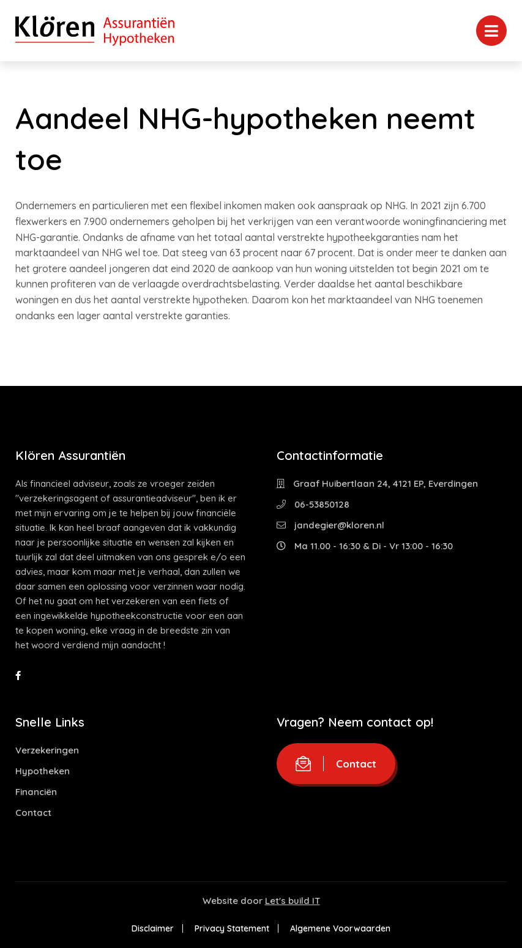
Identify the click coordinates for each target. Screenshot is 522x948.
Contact (33, 812)
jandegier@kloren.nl (330, 525)
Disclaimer (153, 928)
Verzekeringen (47, 750)
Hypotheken (42, 771)
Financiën (36, 792)
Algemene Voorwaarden (340, 928)
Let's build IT (292, 900)
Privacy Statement (232, 928)
